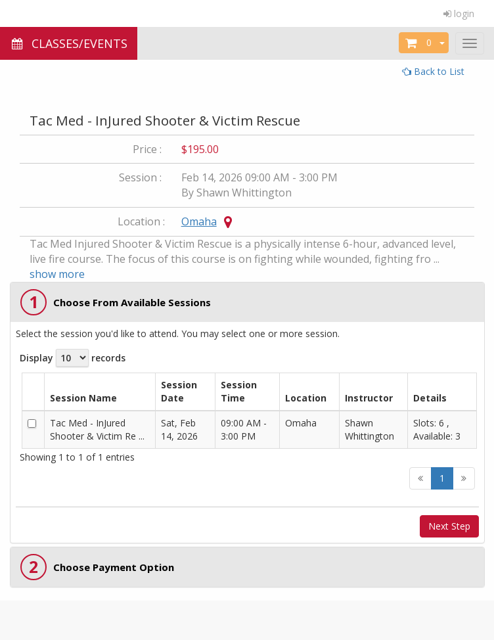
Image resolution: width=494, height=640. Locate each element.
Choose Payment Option (113, 567)
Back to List (433, 71)
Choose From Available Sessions (132, 302)
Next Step (449, 526)
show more (57, 274)
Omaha (199, 221)
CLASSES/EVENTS (68, 43)
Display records (72, 358)
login (458, 13)
